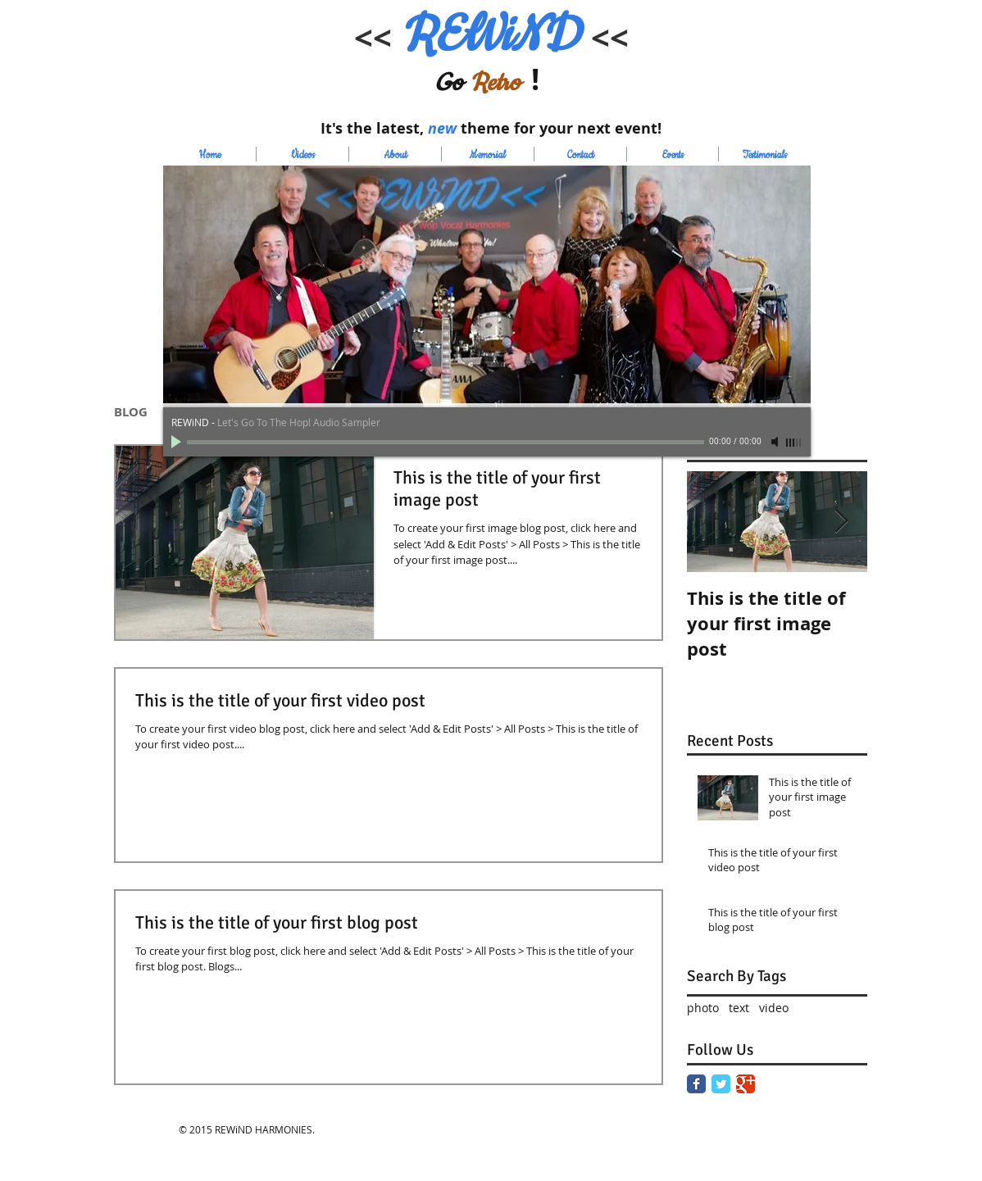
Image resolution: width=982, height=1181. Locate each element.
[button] (487, 287)
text (739, 1007)
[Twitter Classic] (720, 1083)
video (774, 1007)
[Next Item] (841, 521)
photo (703, 1007)
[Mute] (776, 442)
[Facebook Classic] (696, 1083)
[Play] (177, 441)
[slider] (794, 442)
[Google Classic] (745, 1083)
